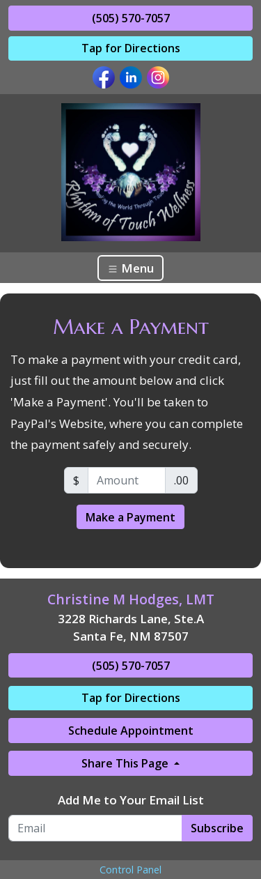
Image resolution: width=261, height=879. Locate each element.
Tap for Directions (130, 48)
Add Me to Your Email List (131, 800)
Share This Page (126, 763)
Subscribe (217, 828)
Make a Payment (130, 517)
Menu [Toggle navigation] (130, 268)
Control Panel (130, 869)
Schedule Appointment (130, 730)
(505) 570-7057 (131, 18)
